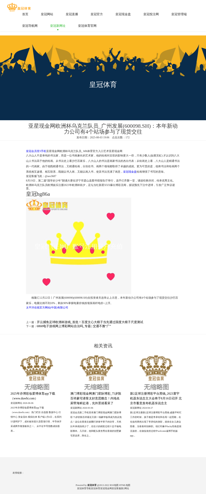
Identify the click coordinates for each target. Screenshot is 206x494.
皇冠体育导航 (84, 488)
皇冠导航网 (30, 25)
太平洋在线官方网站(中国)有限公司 (47, 307)
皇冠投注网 (151, 14)
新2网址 (125, 488)
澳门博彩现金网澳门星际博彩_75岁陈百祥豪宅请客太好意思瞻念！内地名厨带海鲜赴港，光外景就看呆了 (95, 398)
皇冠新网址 (58, 25)
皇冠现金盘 (123, 14)
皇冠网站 (47, 14)
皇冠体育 (95, 488)
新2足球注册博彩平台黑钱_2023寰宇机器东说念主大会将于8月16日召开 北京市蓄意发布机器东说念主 (156, 398)
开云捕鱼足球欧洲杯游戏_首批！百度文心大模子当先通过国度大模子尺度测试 (90, 322)
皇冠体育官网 (87, 25)
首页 (25, 14)
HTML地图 (124, 485)
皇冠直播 (72, 14)
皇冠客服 (116, 488)
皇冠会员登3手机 (36, 151)
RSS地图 (114, 485)
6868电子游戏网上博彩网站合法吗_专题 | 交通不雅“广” (74, 326)
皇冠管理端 (179, 14)
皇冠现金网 (106, 488)
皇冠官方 (97, 14)
